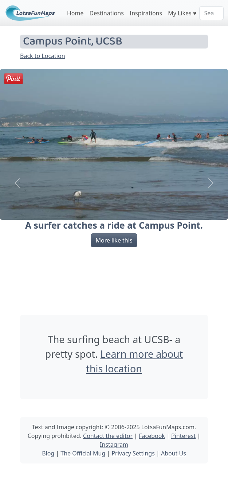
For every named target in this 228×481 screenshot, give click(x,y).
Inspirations (146, 13)
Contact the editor (108, 436)
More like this (113, 240)
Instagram (114, 445)
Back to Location (42, 56)
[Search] (211, 13)
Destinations (107, 13)
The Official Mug (82, 453)
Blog (48, 453)
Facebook (152, 436)
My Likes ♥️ (182, 13)
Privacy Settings (132, 453)
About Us (173, 453)
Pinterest (183, 436)
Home (75, 13)
